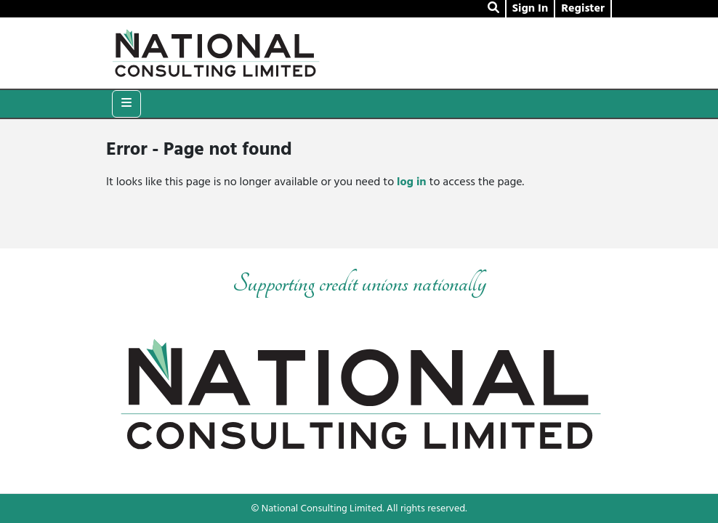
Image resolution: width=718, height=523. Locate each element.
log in (412, 182)
